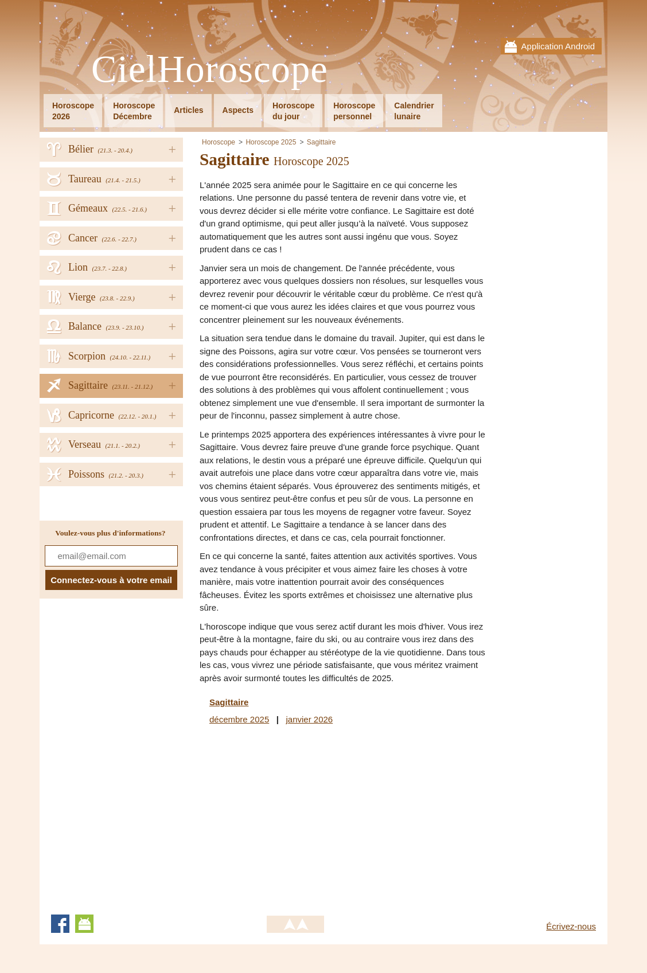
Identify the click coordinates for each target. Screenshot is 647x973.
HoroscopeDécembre (134, 111)
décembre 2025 (239, 719)
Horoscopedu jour (293, 111)
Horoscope (218, 142)
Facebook (60, 924)
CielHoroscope (209, 70)
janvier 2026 (309, 719)
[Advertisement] (296, 817)
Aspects (238, 110)
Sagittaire (321, 142)
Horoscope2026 (73, 111)
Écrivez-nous (571, 926)
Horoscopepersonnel (354, 111)
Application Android (558, 46)
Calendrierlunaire (414, 111)
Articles (188, 110)
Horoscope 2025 (270, 142)
